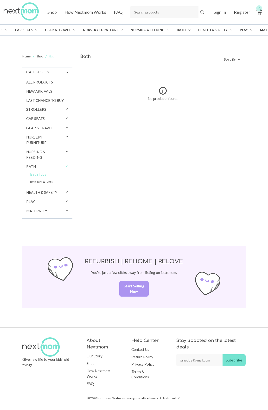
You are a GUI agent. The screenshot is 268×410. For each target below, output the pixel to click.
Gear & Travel (39, 128)
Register (242, 12)
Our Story (94, 356)
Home (26, 56)
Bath (31, 166)
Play (30, 201)
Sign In (220, 12)
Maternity (36, 211)
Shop (52, 12)
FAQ (118, 12)
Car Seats (35, 118)
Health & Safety (41, 192)
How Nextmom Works (85, 12)
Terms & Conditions (140, 374)
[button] (67, 109)
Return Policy (142, 357)
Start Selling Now (134, 289)
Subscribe (234, 360)
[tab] (47, 109)
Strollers (36, 109)
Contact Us (140, 349)
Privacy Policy (142, 364)
